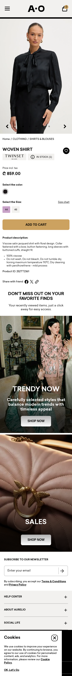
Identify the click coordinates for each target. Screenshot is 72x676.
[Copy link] (37, 282)
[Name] (6, 191)
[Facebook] (26, 282)
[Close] (54, 638)
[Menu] (7, 8)
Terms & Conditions (53, 581)
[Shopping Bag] (64, 8)
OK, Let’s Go (11, 670)
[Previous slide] (7, 126)
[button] (23, 126)
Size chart (64, 202)
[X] (31, 282)
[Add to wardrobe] (66, 151)
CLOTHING (20, 139)
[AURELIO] (36, 8)
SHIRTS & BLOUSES (42, 139)
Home (6, 139)
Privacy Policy (17, 585)
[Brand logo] (14, 157)
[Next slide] (64, 126)
